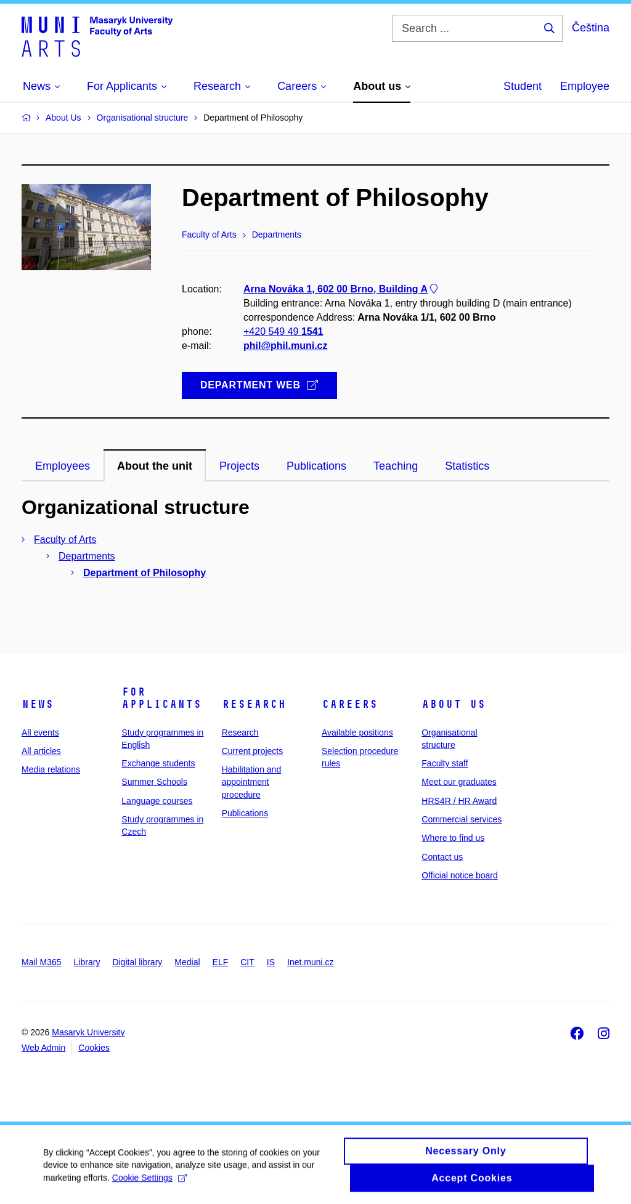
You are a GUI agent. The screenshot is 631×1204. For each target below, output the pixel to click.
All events (40, 732)
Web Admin (43, 1048)
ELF (221, 962)
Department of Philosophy (144, 573)
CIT (247, 962)
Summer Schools (154, 782)
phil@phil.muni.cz (285, 346)
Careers (350, 704)
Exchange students (158, 763)
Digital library (137, 962)
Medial (187, 962)
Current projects (252, 751)
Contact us (442, 857)
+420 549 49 (283, 332)
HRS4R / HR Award (459, 801)
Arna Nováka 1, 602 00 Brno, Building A (341, 289)
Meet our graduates (458, 782)
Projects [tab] (239, 466)
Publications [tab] (316, 466)
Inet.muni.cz (310, 962)
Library (87, 962)
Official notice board (459, 875)
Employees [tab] (62, 466)
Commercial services (461, 819)
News (38, 704)
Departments (87, 556)
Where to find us (452, 838)
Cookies (94, 1048)
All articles (41, 751)
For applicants (161, 698)
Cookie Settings (149, 1184)
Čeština (590, 28)
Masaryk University (88, 1032)
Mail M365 (42, 962)
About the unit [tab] (154, 466)
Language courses (156, 801)
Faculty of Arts (65, 539)
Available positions (357, 732)
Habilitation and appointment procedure (252, 782)
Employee (584, 86)
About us (453, 704)
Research (254, 704)
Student (522, 86)
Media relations (51, 769)
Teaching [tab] (395, 466)
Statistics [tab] (467, 466)
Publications (245, 813)
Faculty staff (444, 763)
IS (271, 962)
